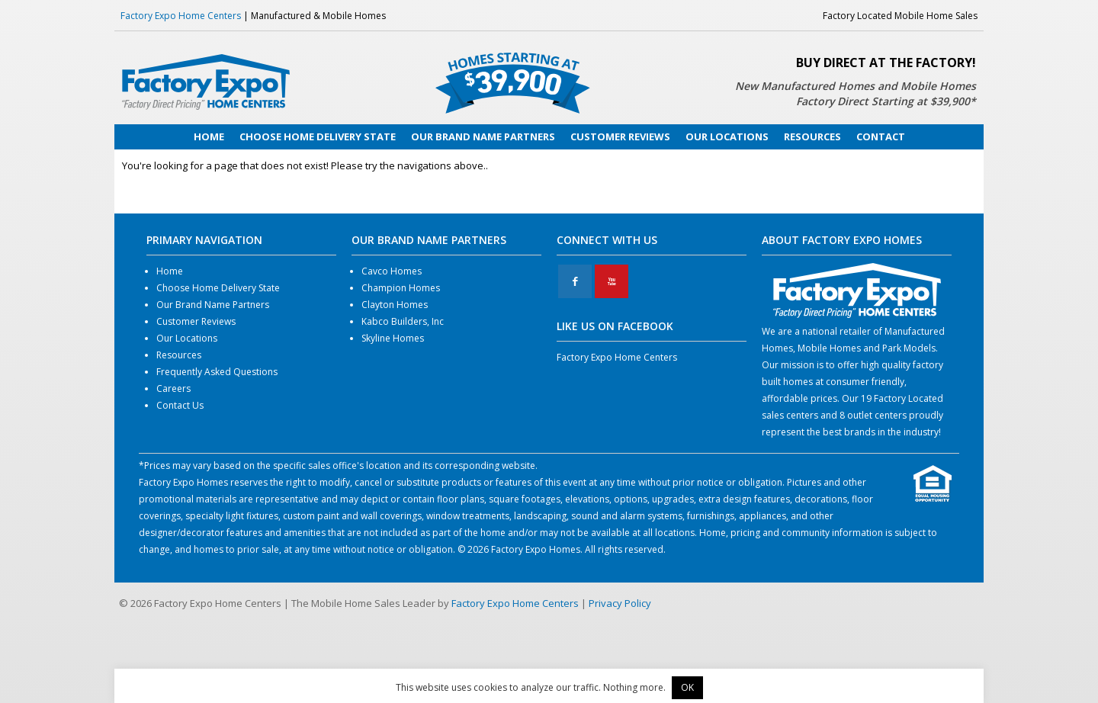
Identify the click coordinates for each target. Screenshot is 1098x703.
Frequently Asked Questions (217, 371)
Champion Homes (400, 287)
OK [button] (687, 687)
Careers (173, 388)
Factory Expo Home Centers (180, 15)
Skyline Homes (392, 338)
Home (169, 271)
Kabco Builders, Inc (402, 321)
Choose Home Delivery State (218, 287)
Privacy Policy (620, 603)
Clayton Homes (394, 304)
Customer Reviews (196, 321)
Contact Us (180, 405)
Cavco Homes (391, 271)
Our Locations (186, 338)
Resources (178, 354)
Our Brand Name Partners (212, 304)
